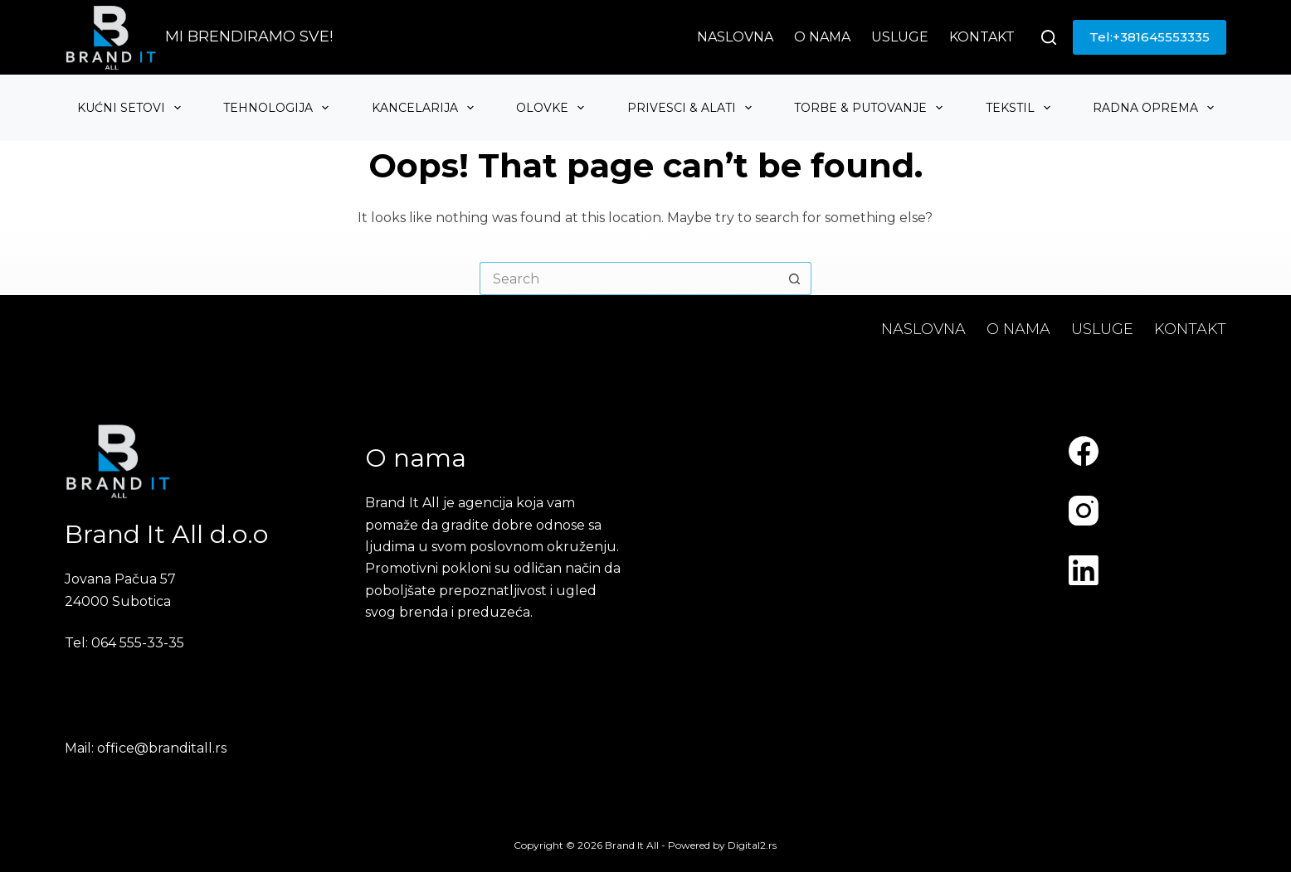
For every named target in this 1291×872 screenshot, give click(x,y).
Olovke (552, 108)
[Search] (1048, 37)
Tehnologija (278, 108)
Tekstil (1020, 108)
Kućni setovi (131, 108)
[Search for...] (629, 278)
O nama (822, 37)
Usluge (899, 37)
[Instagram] (1084, 511)
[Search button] (794, 278)
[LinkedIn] (1084, 570)
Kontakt (982, 37)
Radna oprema (1155, 108)
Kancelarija (425, 108)
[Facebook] (1084, 451)
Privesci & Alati (691, 108)
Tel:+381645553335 (1149, 37)
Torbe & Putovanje (870, 108)
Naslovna (735, 37)
